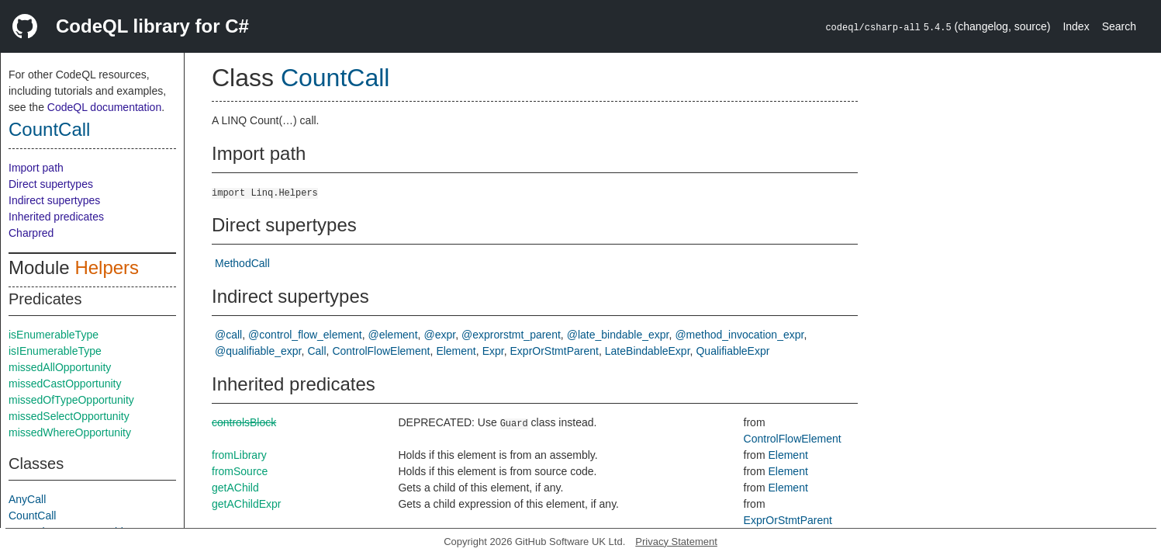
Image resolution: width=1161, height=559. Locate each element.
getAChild (235, 487)
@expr (439, 334)
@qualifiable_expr (258, 351)
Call (316, 351)
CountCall (49, 129)
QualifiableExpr (732, 351)
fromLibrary (239, 455)
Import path (36, 167)
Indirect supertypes (54, 200)
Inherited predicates (56, 216)
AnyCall (27, 499)
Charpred (31, 233)
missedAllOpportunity (60, 367)
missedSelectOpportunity (69, 416)
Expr (493, 351)
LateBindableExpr (647, 351)
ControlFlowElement (381, 351)
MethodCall (242, 263)
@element (393, 334)
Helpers (106, 267)
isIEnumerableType (55, 351)
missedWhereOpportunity (70, 432)
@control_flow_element (305, 334)
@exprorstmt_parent (511, 334)
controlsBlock (244, 422)
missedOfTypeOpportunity (71, 400)
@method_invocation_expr (739, 334)
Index (1076, 26)
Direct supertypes (51, 184)
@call (228, 334)
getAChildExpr (247, 504)
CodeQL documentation (104, 107)
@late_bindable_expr (618, 334)
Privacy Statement (676, 541)
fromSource (240, 471)
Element (455, 351)
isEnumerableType (53, 334)
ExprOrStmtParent (554, 351)
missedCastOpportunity (65, 383)
